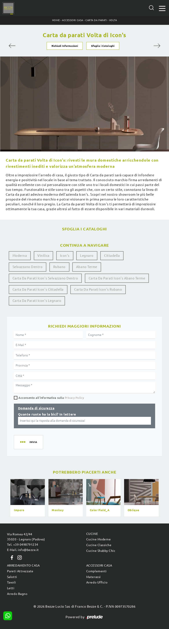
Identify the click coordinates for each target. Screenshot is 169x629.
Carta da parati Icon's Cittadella (38, 289)
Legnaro (87, 255)
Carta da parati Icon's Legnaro (37, 301)
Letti (11, 588)
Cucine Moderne (98, 539)
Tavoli (11, 582)
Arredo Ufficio (96, 582)
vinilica (43, 255)
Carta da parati (96, 20)
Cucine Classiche (98, 545)
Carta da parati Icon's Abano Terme (117, 278)
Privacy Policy (74, 397)
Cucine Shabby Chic (100, 550)
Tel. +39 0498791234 (22, 544)
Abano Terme (86, 267)
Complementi (96, 571)
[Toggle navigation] (162, 8)
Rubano (59, 267)
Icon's (65, 255)
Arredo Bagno (17, 594)
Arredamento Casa (23, 565)
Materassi (93, 577)
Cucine (92, 534)
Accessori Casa (72, 20)
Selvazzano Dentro (28, 267)
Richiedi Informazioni (64, 45)
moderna (20, 255)
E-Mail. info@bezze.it (23, 550)
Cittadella (112, 255)
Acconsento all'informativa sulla (51, 397)
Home (56, 20)
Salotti (12, 577)
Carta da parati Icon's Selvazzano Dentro (45, 278)
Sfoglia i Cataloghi (102, 45)
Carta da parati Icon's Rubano (98, 289)
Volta (113, 20)
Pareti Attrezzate (20, 571)
